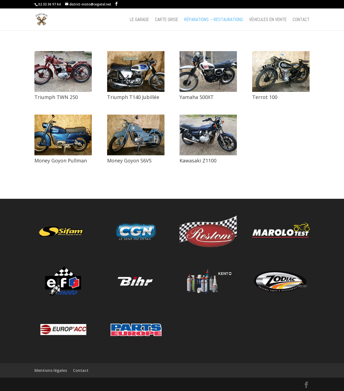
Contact (301, 19)
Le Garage (139, 19)
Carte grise (166, 19)
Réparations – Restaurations (213, 19)
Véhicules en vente (268, 19)
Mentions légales (50, 370)
